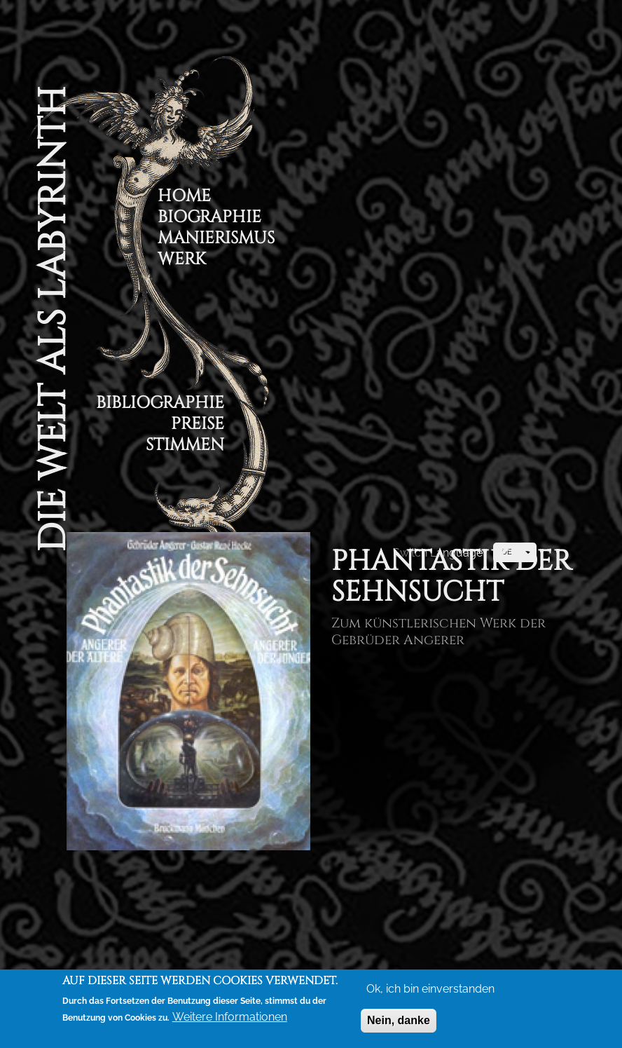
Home (184, 198)
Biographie (209, 219)
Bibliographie (160, 405)
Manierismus (216, 240)
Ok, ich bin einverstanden (430, 991)
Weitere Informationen (229, 1019)
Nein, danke (398, 1023)
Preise (197, 426)
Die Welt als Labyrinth (52, 319)
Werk (182, 261)
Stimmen (185, 447)
